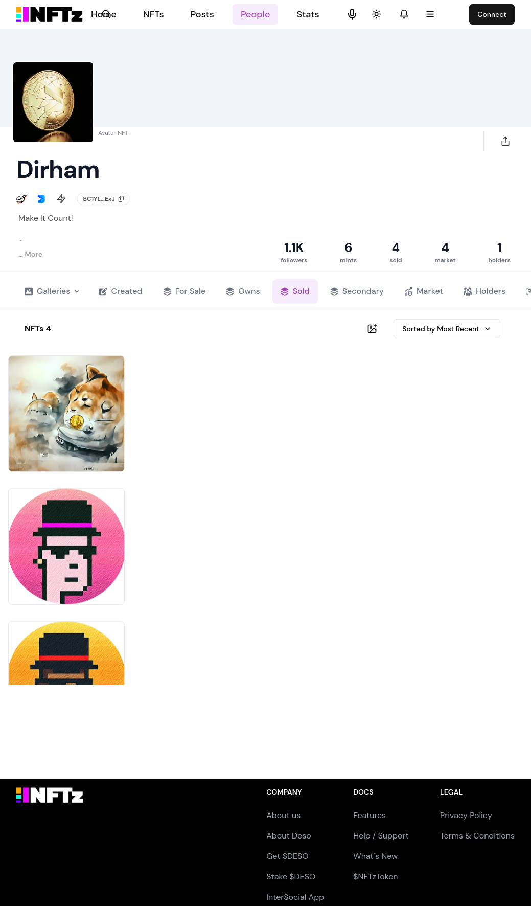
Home (104, 14)
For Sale (184, 291)
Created (121, 291)
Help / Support (381, 835)
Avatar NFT (113, 133)
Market (423, 291)
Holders (484, 291)
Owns (243, 291)
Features (369, 815)
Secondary (357, 291)
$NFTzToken (375, 876)
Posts (202, 14)
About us (283, 815)
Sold (295, 291)
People (255, 14)
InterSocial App (295, 897)
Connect (491, 14)
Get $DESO (287, 856)
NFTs (153, 14)
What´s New (375, 856)
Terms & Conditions (477, 835)
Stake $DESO (290, 876)
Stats (307, 14)
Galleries (52, 291)
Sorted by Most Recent (447, 328)
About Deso (288, 835)
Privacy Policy (466, 815)
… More (30, 254)
